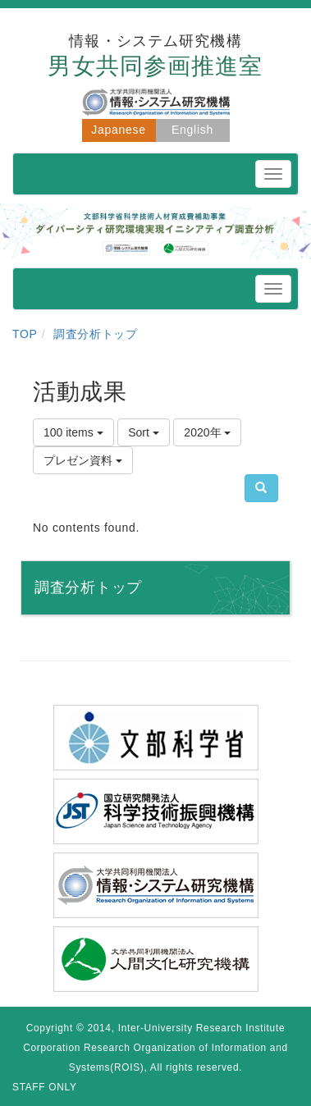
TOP (25, 333)
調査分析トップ (95, 333)
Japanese (118, 129)
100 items (73, 432)
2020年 (207, 432)
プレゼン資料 (82, 460)
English (192, 129)
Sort (143, 432)
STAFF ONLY (44, 1087)
